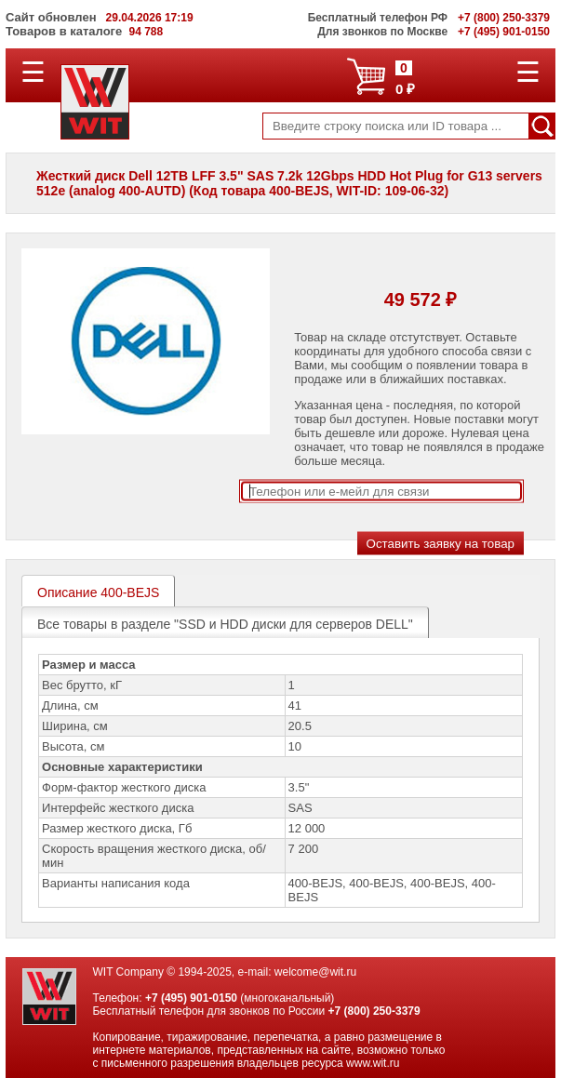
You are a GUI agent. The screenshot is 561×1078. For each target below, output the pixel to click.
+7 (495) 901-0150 (191, 998)
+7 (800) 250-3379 (374, 1011)
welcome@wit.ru (315, 971)
